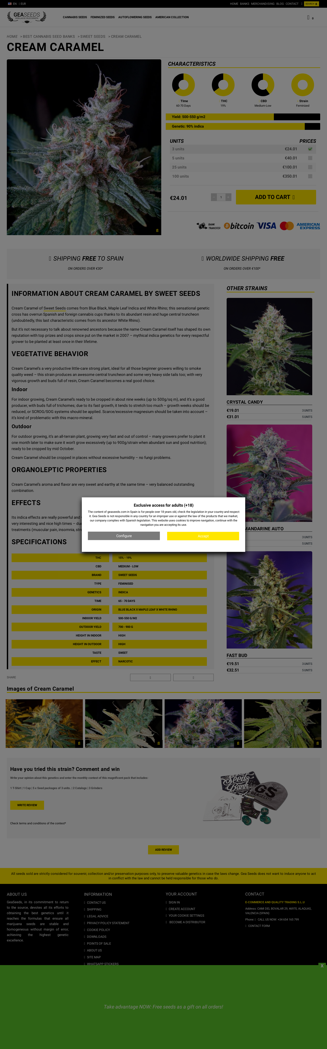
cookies (181, 520)
